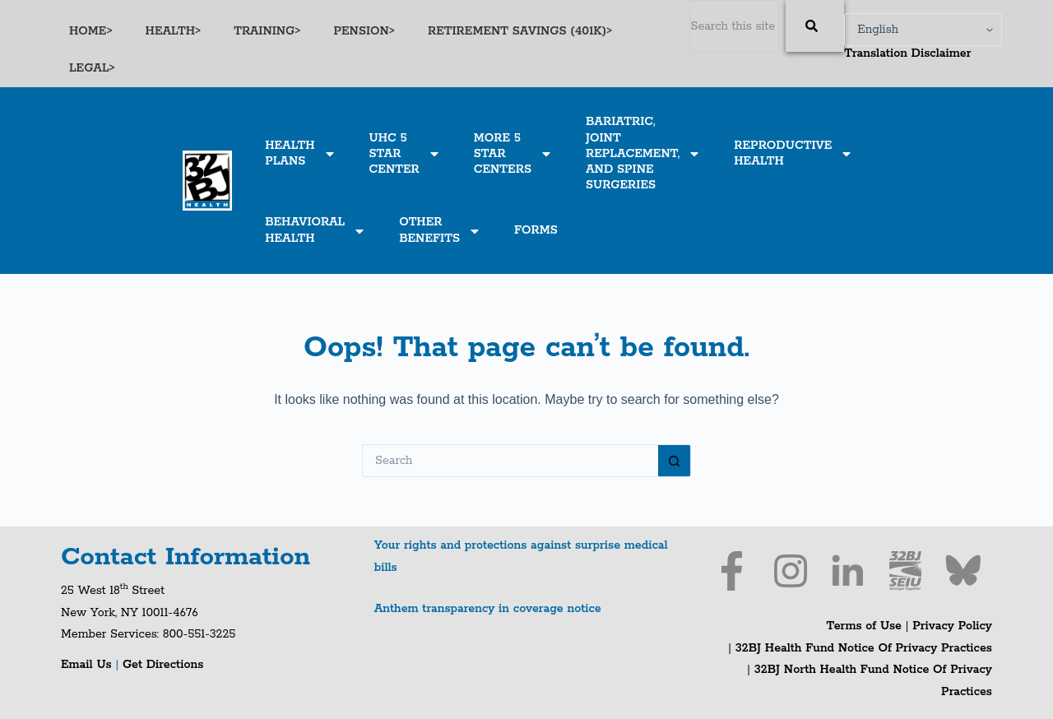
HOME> (91, 31)
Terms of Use (864, 626)
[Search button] (674, 460)
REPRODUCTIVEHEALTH (793, 153)
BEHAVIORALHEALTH (315, 230)
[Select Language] (923, 29)
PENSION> (364, 31)
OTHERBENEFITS (440, 230)
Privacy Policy (952, 626)
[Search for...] (510, 460)
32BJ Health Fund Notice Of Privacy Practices (861, 648)
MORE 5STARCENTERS (513, 154)
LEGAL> (92, 68)
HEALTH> (174, 31)
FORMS (536, 230)
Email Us (88, 664)
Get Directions (163, 664)
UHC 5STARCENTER (405, 154)
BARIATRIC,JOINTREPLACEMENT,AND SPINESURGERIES (643, 153)
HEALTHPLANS (300, 153)
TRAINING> (267, 31)
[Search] (815, 26)
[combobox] (734, 26)
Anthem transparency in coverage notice (487, 608)
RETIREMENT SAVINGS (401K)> (520, 31)
